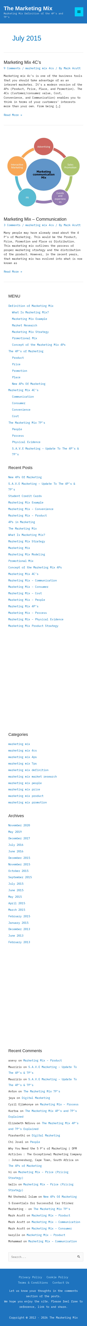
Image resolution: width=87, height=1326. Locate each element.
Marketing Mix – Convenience (30, 509)
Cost (15, 416)
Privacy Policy (30, 1277)
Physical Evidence (26, 442)
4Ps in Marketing (21, 522)
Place (16, 377)
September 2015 (20, 877)
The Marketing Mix (28, 8)
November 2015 (19, 864)
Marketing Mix (19, 548)
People (17, 429)
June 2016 (15, 851)
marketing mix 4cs (39, 68)
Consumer (18, 403)
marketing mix (19, 744)
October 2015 (18, 871)
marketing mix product (25, 796)
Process (18, 435)
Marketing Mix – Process (27, 613)
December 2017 (19, 838)
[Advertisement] (43, 680)
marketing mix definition (28, 770)
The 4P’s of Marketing (25, 351)
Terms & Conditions (33, 1282)
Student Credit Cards (25, 496)
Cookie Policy (57, 1277)
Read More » (13, 115)
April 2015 (16, 903)
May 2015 (15, 896)
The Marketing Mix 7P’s (26, 422)
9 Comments (12, 68)
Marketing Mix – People (26, 600)
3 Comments (12, 225)
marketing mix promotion (27, 802)
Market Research (24, 325)
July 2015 (15, 883)
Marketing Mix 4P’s (23, 606)
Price (16, 364)
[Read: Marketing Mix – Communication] (43, 172)
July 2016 (15, 845)
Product (18, 357)
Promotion (19, 370)
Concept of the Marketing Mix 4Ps (38, 344)
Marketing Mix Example (29, 319)
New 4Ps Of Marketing (28, 384)
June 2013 (15, 935)
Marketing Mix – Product (27, 515)
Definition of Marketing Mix (30, 306)
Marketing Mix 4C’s (22, 62)
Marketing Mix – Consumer (28, 586)
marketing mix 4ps (22, 757)
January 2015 (18, 922)
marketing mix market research (32, 776)
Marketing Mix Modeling (26, 554)
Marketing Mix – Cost (25, 593)
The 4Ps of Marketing (25, 1165)
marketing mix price (24, 789)
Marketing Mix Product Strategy (33, 626)
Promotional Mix (24, 338)
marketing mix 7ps (22, 763)
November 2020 (19, 825)
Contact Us (60, 1282)
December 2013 (19, 929)
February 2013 (19, 942)
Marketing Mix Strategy (30, 332)
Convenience (21, 409)
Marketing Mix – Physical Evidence (35, 619)
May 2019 (15, 832)
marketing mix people (25, 783)
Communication (23, 396)
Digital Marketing (36, 1098)
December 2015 (19, 858)
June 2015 (15, 890)
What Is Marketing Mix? (30, 312)
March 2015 (16, 909)
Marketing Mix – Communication (35, 219)
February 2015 (19, 916)
